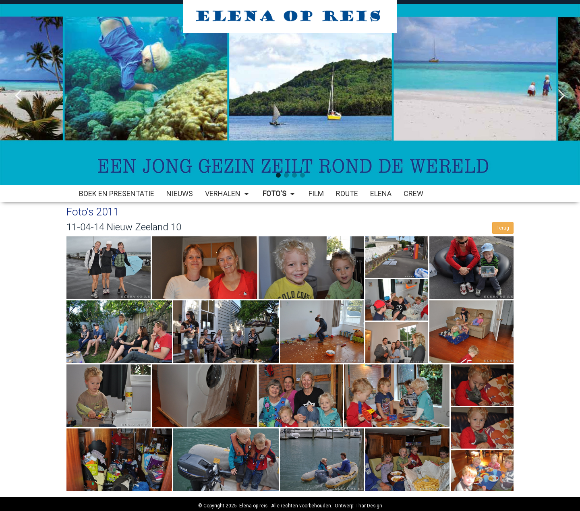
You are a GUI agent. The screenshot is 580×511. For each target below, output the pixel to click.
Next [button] (562, 89)
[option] (290, 94)
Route (347, 193)
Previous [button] (18, 89)
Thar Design (369, 506)
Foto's (279, 193)
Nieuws (179, 193)
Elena (381, 193)
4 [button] (302, 175)
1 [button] (278, 175)
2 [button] (286, 175)
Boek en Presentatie (116, 193)
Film (316, 193)
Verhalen (228, 193)
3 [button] (294, 175)
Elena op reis (253, 506)
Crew (413, 193)
